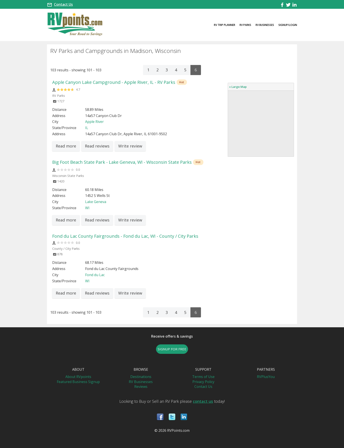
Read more (66, 146)
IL (86, 127)
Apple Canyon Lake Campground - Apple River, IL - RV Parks (113, 82)
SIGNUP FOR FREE (172, 349)
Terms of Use (203, 376)
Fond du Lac (95, 274)
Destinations (140, 376)
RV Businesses (265, 25)
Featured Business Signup (78, 381)
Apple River (94, 121)
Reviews (140, 386)
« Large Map (238, 87)
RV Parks (245, 25)
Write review (130, 146)
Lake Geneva (95, 201)
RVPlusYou (266, 376)
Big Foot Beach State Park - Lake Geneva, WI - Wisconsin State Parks (122, 162)
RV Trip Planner (224, 25)
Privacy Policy (203, 381)
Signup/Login (287, 25)
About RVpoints (78, 376)
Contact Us (63, 4)
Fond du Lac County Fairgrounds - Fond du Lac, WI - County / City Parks (125, 236)
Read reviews (97, 146)
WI (87, 207)
